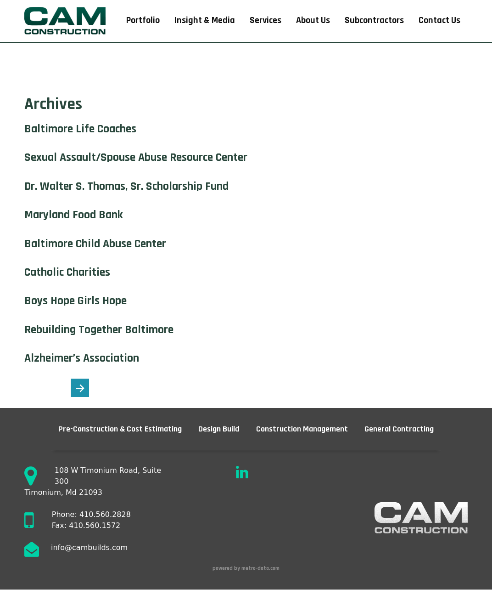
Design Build (219, 429)
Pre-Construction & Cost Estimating (120, 429)
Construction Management (302, 429)
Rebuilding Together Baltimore (98, 329)
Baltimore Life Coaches (80, 128)
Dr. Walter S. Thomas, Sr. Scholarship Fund (126, 186)
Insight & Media (204, 20)
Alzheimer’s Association (81, 358)
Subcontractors (374, 20)
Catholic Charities (67, 272)
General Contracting (399, 429)
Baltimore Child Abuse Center (95, 243)
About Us (313, 20)
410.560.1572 (94, 525)
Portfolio (143, 20)
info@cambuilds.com (89, 547)
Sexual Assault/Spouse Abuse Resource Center (135, 157)
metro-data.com (261, 568)
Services (265, 20)
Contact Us (439, 20)
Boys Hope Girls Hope (75, 300)
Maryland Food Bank (73, 214)
